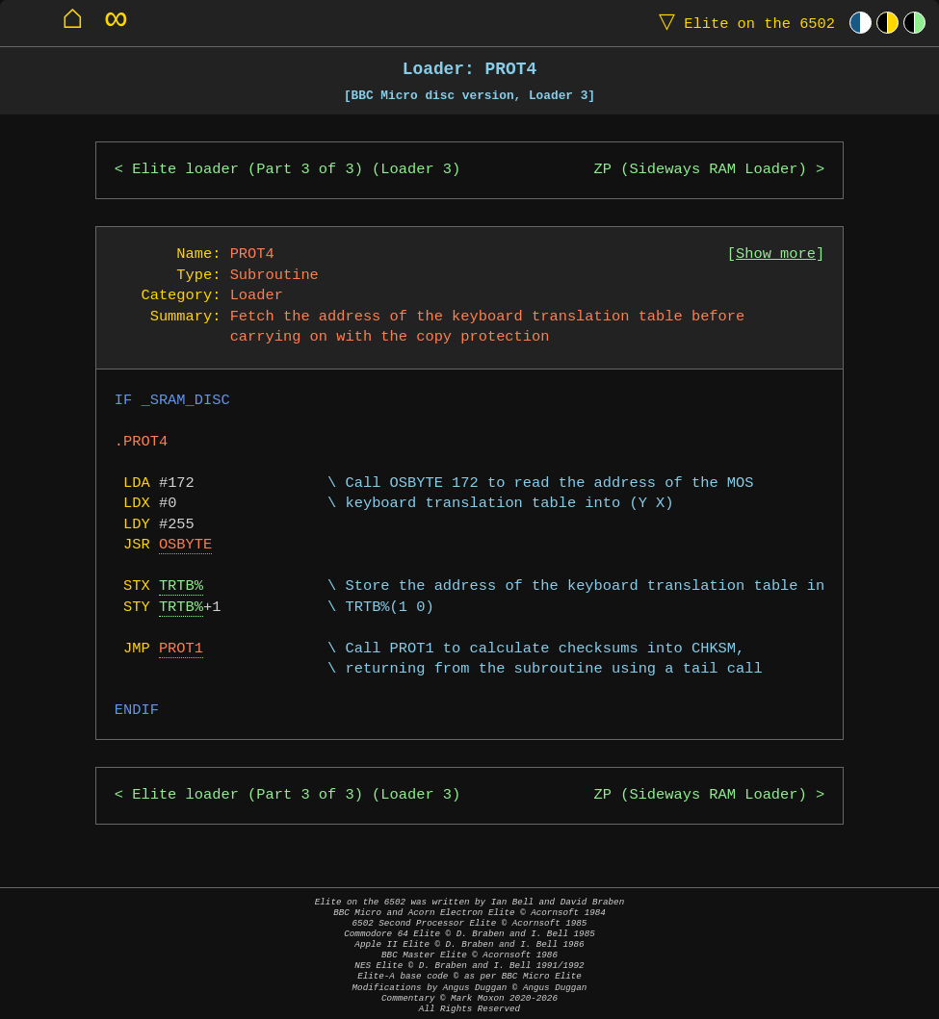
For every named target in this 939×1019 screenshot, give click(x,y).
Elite (742, 23)
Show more (776, 254)
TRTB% (181, 586)
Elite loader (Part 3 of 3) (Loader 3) (296, 170)
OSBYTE (185, 545)
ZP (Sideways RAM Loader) (700, 170)
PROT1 (181, 649)
